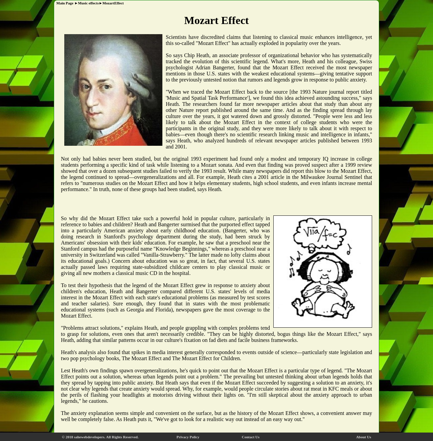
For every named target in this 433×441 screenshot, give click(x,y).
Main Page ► (66, 3)
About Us (363, 437)
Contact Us (250, 437)
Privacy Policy (188, 437)
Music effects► (90, 3)
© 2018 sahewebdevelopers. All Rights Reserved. (100, 437)
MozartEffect (113, 3)
